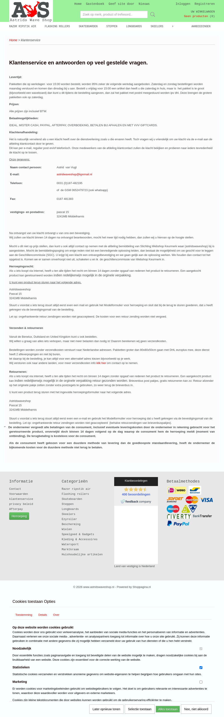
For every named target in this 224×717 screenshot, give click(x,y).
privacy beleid (21, 504)
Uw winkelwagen (203, 11)
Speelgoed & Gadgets (78, 534)
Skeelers (157, 26)
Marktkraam (70, 549)
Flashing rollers (57, 26)
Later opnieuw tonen (106, 709)
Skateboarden (88, 26)
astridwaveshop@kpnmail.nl (74, 174)
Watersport (70, 544)
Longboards (134, 26)
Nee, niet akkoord (196, 709)
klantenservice (21, 499)
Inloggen (183, 4)
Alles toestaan (167, 709)
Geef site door (122, 4)
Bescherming (71, 524)
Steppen (111, 26)
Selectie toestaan (139, 709)
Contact (15, 489)
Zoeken (152, 14)
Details (42, 614)
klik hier (101, 363)
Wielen (67, 529)
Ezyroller (69, 519)
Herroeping (19, 516)
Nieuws (144, 4)
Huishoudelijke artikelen (82, 554)
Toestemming (23, 614)
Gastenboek (95, 4)
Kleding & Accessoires (80, 539)
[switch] (201, 648)
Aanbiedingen (201, 26)
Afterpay (16, 509)
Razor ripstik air (22, 26)
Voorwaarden (18, 494)
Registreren (205, 4)
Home (78, 4)
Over (56, 614)
